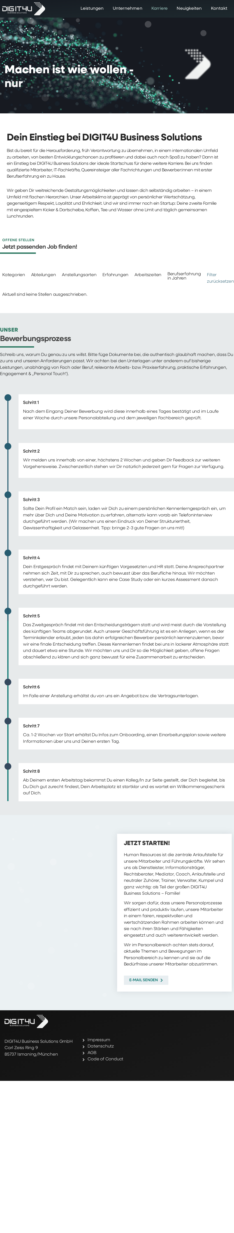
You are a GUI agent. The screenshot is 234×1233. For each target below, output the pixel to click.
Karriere (159, 9)
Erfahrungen (115, 275)
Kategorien (13, 275)
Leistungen (92, 9)
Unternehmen (127, 9)
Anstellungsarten (79, 275)
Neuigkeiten (189, 9)
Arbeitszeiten (147, 275)
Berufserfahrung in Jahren (184, 276)
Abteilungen (43, 275)
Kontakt (219, 9)
